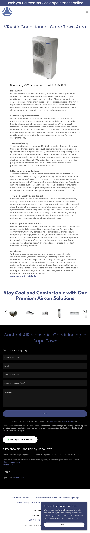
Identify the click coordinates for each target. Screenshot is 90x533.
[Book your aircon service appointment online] (45, 3)
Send (45, 413)
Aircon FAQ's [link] (29, 497)
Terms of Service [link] (67, 422)
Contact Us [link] (16, 497)
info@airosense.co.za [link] (11, 462)
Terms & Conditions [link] (40, 502)
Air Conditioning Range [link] (69, 497)
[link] (7, 11)
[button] (86, 11)
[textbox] (45, 357)
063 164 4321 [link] (8, 464)
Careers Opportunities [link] (46, 497)
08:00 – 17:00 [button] (18, 477)
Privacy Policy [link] (53, 422)
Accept (64, 525)
